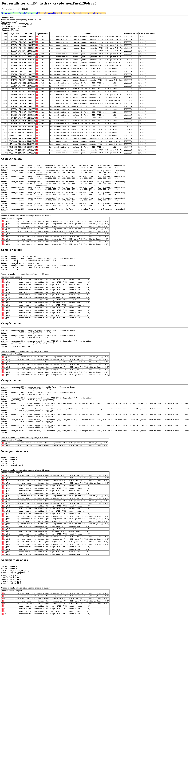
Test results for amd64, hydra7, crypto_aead (55, 13)
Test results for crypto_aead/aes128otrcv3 (89, 13)
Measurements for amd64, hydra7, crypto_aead (19, 13)
